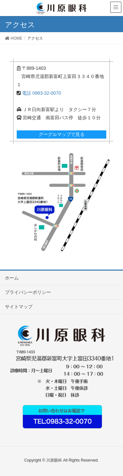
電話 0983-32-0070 (41, 93)
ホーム (12, 277)
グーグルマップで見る (62, 134)
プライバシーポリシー (28, 292)
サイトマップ (18, 306)
